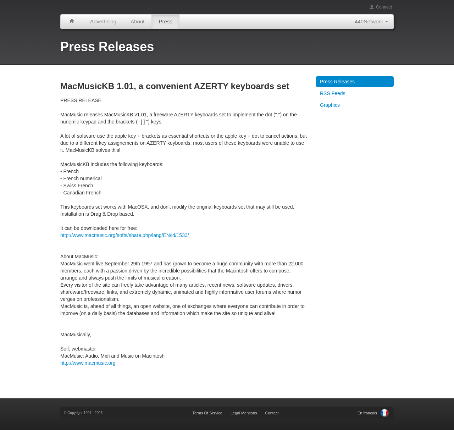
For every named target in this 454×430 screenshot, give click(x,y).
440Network (371, 21)
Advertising (103, 21)
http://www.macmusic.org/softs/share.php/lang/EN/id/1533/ (124, 235)
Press (165, 21)
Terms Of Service (207, 413)
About (137, 21)
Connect (380, 7)
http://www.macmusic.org (88, 363)
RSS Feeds (332, 93)
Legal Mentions (244, 413)
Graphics (330, 105)
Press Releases (337, 81)
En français (367, 413)
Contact (272, 413)
